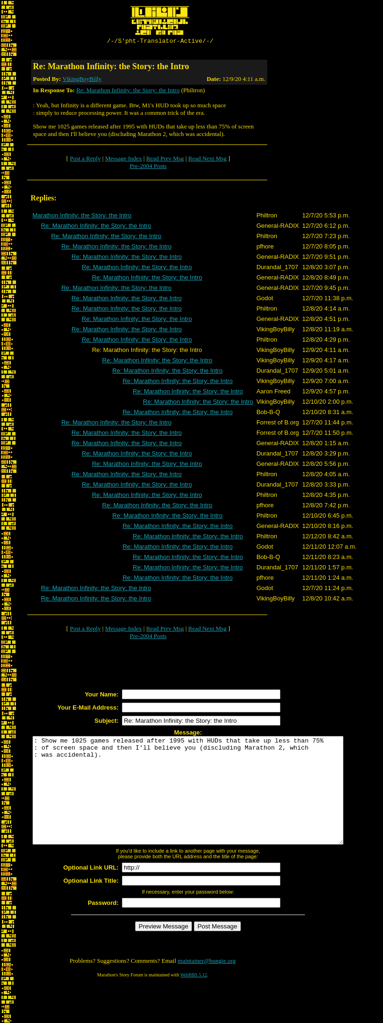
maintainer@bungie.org (207, 983)
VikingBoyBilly (82, 80)
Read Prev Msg (165, 159)
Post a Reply (85, 159)
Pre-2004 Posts (148, 167)
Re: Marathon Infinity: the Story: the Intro (128, 91)
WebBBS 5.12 (193, 997)
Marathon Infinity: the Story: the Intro (81, 216)
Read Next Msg (207, 159)
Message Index (123, 159)
